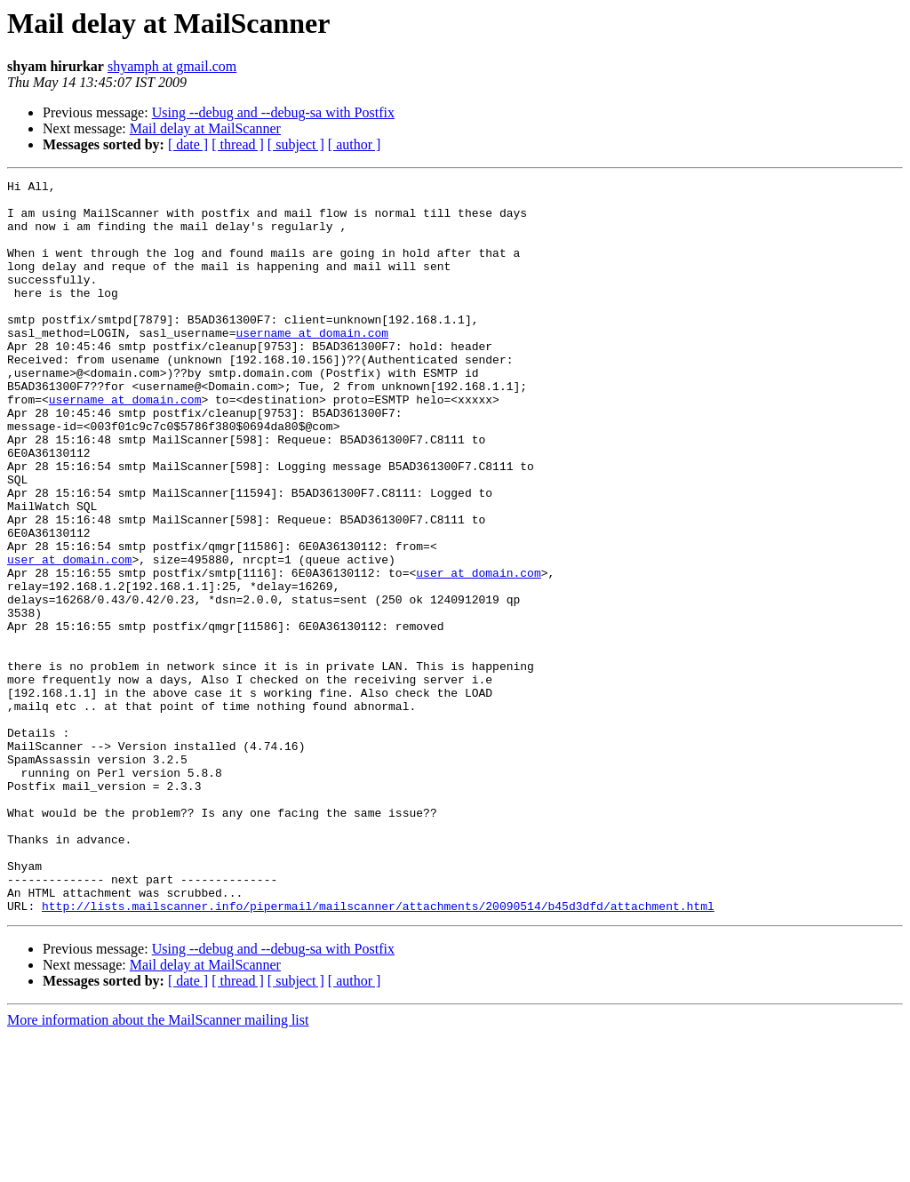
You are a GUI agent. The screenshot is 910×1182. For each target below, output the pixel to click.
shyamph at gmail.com (172, 66)
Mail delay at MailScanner (205, 128)
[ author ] (354, 144)
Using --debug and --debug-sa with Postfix (273, 112)
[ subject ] (295, 144)
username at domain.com (311, 364)
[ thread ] (238, 144)
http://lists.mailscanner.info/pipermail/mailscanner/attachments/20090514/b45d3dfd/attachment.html (378, 1052)
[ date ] (188, 144)
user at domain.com (69, 636)
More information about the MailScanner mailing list (157, 1166)
